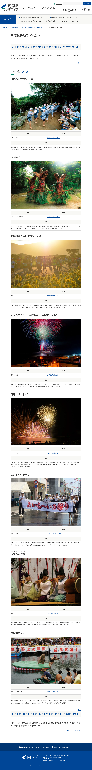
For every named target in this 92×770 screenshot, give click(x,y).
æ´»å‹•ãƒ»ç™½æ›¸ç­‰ (69, 9)
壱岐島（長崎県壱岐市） (52, 613)
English (59, 3)
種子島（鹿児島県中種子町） (54, 533)
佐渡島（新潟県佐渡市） (52, 453)
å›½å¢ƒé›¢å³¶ (51, 21)
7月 (46, 47)
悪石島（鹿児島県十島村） (53, 216)
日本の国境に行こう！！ (42, 27)
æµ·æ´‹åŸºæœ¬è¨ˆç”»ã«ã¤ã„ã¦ (65, 17)
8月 (52, 47)
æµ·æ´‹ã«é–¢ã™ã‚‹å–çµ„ (31, 21)
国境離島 (30, 27)
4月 (31, 47)
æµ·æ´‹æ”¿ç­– (8, 19)
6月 (41, 47)
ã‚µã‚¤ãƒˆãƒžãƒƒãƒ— (62, 747)
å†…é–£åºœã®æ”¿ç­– (11, 9)
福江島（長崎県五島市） (52, 296)
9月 (57, 47)
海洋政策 (23, 27)
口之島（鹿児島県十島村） (53, 137)
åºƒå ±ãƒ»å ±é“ (50, 8)
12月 (76, 47)
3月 (25, 47)
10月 (63, 47)
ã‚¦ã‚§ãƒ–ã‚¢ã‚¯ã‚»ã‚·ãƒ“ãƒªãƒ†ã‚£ (35, 747)
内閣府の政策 (15, 27)
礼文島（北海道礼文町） (52, 375)
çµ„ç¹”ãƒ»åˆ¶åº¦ (30, 8)
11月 (70, 47)
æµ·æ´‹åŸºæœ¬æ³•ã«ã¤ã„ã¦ (33, 17)
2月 (20, 47)
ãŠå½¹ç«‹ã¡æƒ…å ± (70, 21)
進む (79, 63)
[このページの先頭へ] (88, 764)
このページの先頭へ (73, 730)
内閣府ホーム (5, 27)
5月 (36, 47)
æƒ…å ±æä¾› (85, 9)
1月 (15, 47)
